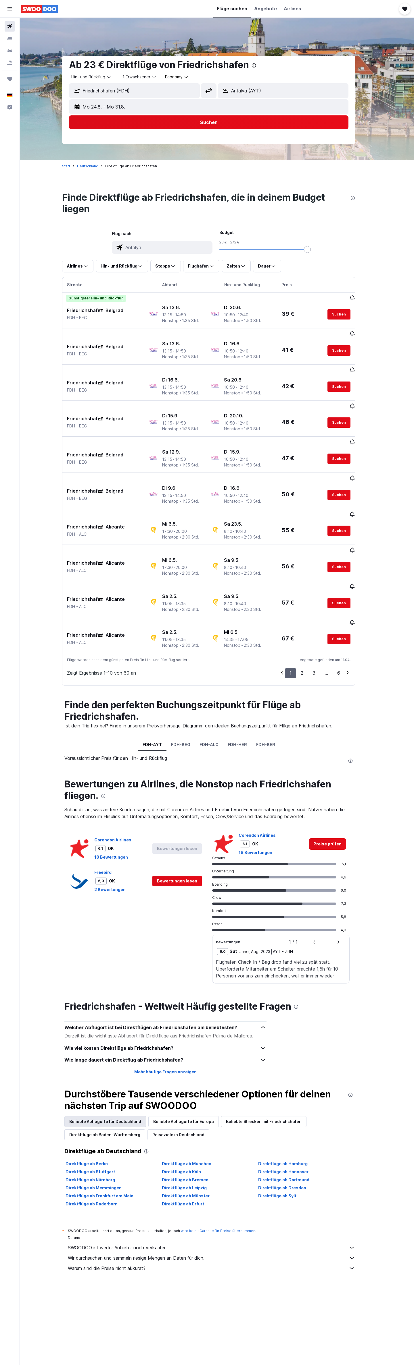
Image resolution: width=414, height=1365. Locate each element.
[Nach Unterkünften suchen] (9, 38)
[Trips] (9, 79)
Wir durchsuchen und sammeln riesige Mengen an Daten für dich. (220, 1194)
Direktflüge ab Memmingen (102, 1124)
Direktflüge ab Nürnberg (98, 1116)
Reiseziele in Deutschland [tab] (187, 1070)
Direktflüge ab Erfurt (191, 1140)
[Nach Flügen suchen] (9, 26)
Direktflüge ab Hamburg (291, 1099)
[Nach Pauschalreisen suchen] (9, 62)
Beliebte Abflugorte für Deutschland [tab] (114, 1057)
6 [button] (347, 609)
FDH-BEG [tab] (188, 680)
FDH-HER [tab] (245, 680)
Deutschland (96, 166)
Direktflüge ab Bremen (193, 1116)
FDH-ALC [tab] (217, 680)
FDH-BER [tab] (273, 680)
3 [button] (322, 609)
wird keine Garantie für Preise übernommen (226, 1167)
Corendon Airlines (121, 775)
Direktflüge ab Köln (189, 1107)
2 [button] (310, 609)
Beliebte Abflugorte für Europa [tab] (192, 1057)
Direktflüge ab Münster (194, 1132)
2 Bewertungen (118, 825)
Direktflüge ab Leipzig (192, 1124)
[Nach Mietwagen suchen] (9, 50)
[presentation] (262, 65)
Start (74, 166)
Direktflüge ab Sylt (285, 1132)
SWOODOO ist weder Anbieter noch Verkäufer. (220, 1183)
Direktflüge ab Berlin (95, 1099)
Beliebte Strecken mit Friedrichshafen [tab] (272, 1057)
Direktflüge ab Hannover (291, 1107)
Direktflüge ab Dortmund (291, 1116)
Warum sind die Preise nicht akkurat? (220, 1204)
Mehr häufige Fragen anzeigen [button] (173, 1008)
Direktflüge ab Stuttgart (98, 1107)
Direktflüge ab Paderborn (100, 1140)
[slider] (315, 249)
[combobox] (99, 77)
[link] (335, 780)
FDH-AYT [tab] (160, 680)
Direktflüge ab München (194, 1099)
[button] (9, 9)
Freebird (111, 808)
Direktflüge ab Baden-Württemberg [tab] (113, 1070)
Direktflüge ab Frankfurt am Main (108, 1132)
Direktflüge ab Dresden (290, 1124)
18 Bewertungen (119, 793)
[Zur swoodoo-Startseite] (39, 9)
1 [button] (299, 609)
